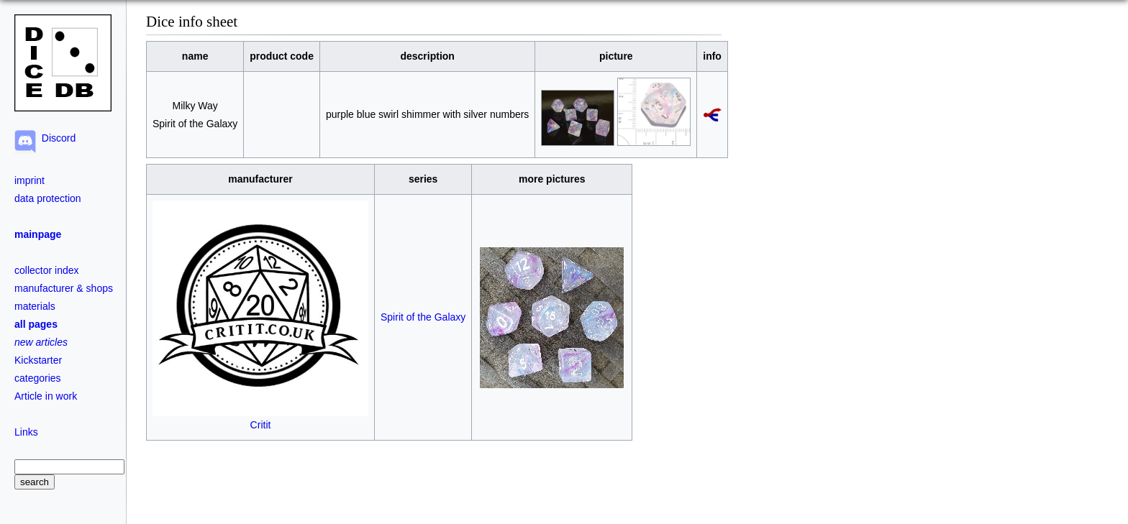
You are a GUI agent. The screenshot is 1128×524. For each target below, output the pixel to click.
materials (34, 306)
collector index (46, 270)
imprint (29, 180)
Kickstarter (38, 360)
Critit (260, 419)
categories (37, 378)
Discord (56, 138)
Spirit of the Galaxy (423, 317)
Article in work (45, 396)
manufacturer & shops (63, 288)
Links (26, 432)
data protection (47, 198)
